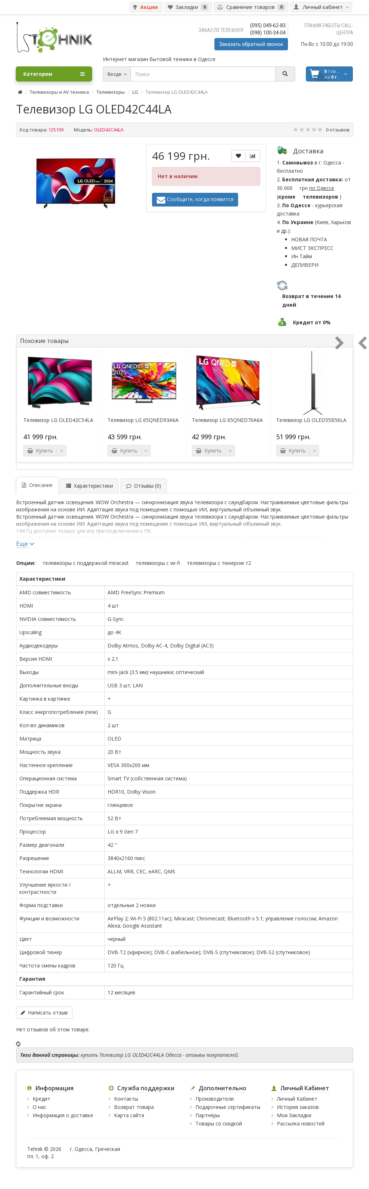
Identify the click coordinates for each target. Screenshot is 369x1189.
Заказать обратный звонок (251, 44)
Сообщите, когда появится (195, 199)
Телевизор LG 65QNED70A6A (227, 420)
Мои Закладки (294, 1115)
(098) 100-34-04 (268, 33)
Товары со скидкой (218, 1123)
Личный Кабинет (297, 1098)
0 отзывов (338, 129)
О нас (39, 1107)
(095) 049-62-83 (268, 25)
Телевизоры (110, 92)
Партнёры (207, 1115)
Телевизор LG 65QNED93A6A (143, 420)
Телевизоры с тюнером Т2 (219, 562)
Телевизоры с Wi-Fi (158, 562)
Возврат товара (134, 1107)
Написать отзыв (44, 1012)
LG (135, 92)
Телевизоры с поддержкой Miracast (85, 562)
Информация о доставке (63, 1115)
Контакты (126, 1098)
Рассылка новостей (301, 1123)
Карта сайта (129, 1115)
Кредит (41, 1098)
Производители (214, 1098)
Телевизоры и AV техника (59, 92)
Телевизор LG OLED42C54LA (58, 420)
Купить (40, 450)
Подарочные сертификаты (227, 1107)
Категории (54, 74)
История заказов (298, 1107)
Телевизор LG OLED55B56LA (311, 420)
